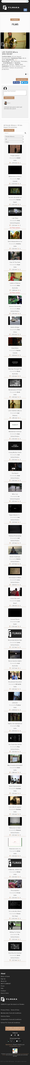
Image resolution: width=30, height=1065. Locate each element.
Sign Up (3, 978)
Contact (3, 990)
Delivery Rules (5, 1016)
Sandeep (18, 788)
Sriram (18, 892)
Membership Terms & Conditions (11, 1013)
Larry (18, 580)
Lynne (18, 642)
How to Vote (5, 993)
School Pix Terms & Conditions (10, 1022)
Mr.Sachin (18, 684)
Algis (18, 178)
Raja (18, 726)
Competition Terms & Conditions (11, 1019)
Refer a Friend (5, 976)
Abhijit (18, 158)
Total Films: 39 (9, 130)
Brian (18, 308)
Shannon (18, 830)
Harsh (18, 392)
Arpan (18, 264)
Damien (18, 350)
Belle (18, 285)
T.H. (18, 934)
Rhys (18, 746)
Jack (18, 454)
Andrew (18, 199)
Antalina (18, 243)
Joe (18, 496)
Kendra (18, 559)
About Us (3, 981)
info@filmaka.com (15, 1046)
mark (18, 663)
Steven (18, 913)
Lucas (18, 600)
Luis (18, 621)
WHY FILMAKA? (6, 983)
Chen (18, 329)
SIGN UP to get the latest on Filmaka (12, 1004)
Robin (18, 767)
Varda (18, 955)
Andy (18, 220)
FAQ (2, 988)
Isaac (18, 434)
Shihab (18, 872)
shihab (18, 851)
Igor (16, 59)
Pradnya (18, 705)
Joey (18, 517)
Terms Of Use (15, 1010)
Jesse (18, 475)
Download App (15, 1038)
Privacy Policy (5, 1010)
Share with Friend (21, 79)
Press (3, 986)
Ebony (18, 371)
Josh (18, 538)
